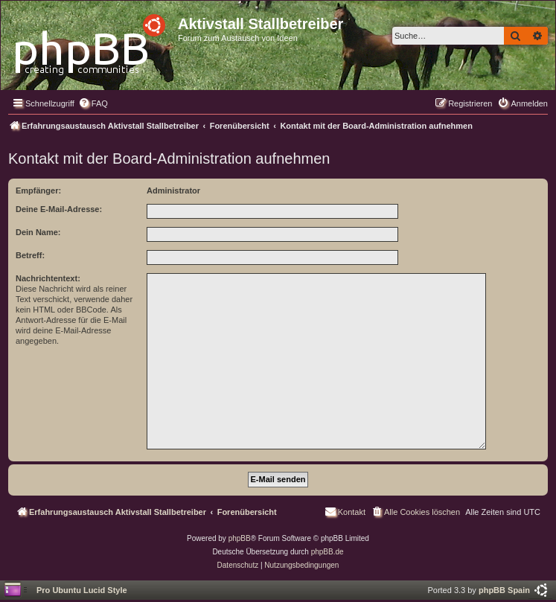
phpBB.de (327, 552)
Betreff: (30, 255)
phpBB (240, 538)
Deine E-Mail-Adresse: (59, 209)
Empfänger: (38, 190)
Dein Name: (38, 232)
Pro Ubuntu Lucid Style (81, 590)
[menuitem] (93, 103)
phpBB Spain (504, 590)
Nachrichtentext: (48, 278)
